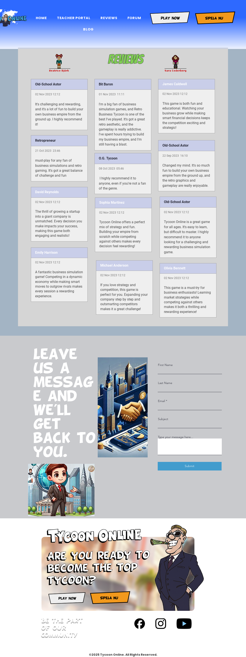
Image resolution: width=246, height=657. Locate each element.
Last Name (165, 382)
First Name (165, 364)
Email (161, 400)
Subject (163, 418)
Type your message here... (175, 437)
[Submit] (190, 466)
